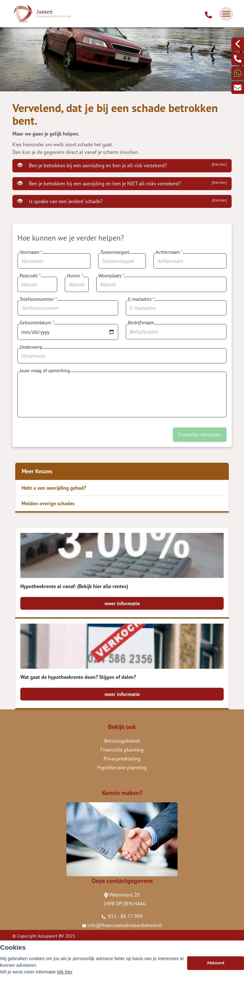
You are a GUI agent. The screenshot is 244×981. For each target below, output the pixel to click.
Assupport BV (51, 936)
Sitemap (20, 945)
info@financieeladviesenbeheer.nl (122, 925)
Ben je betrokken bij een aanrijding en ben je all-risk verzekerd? (122, 165)
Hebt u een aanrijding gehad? (54, 488)
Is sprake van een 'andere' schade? (122, 201)
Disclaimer (22, 954)
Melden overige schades (48, 503)
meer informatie (122, 603)
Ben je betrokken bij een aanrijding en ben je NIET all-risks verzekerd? (122, 183)
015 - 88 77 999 (122, 916)
